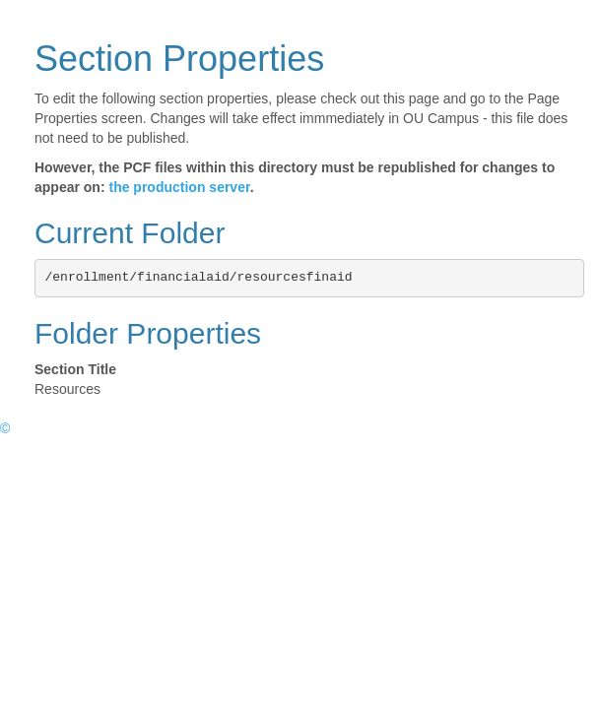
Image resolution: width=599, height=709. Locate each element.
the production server (178, 187)
